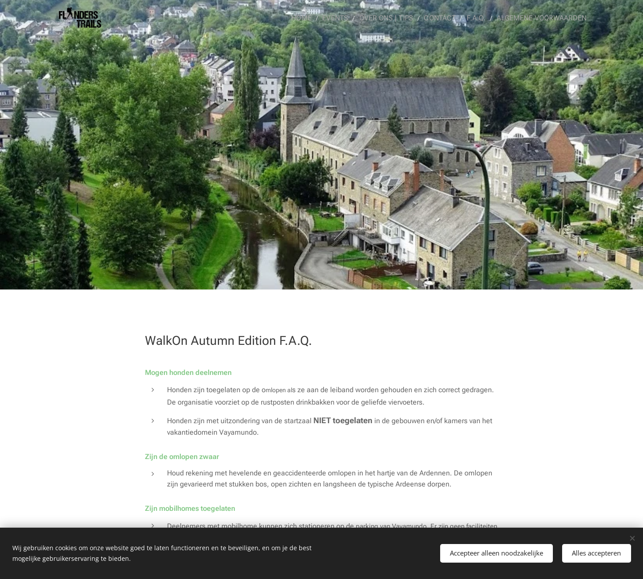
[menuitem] (316, 18)
